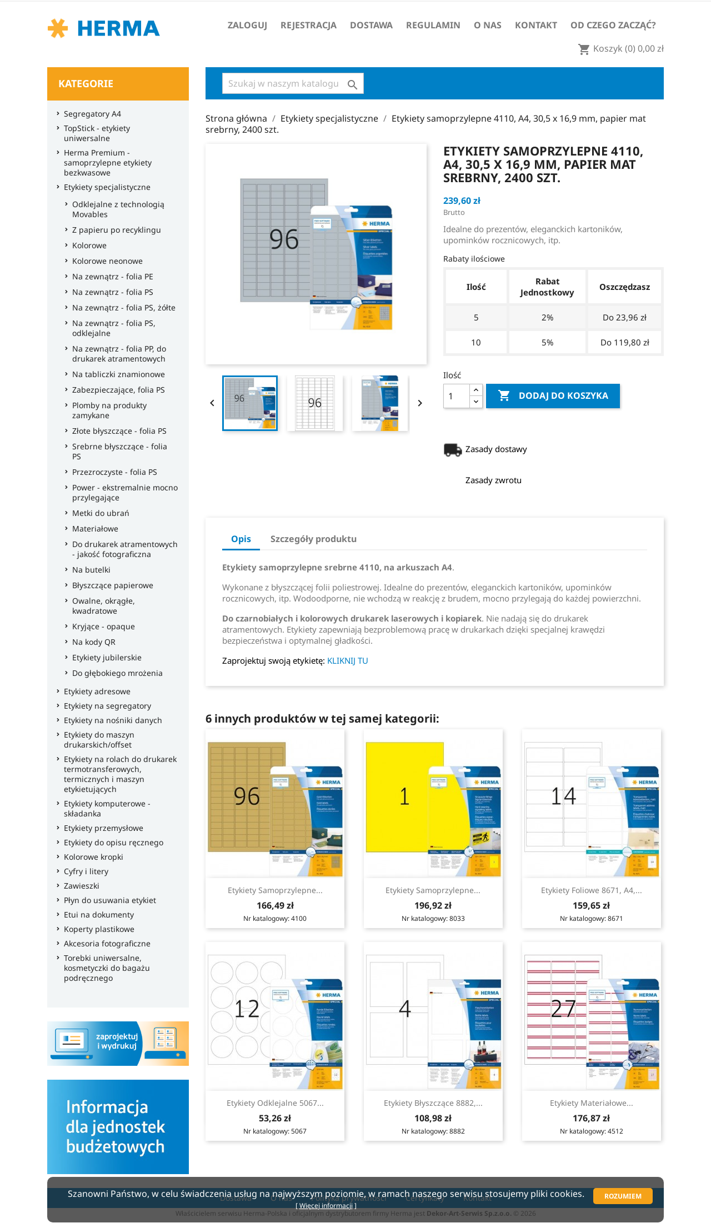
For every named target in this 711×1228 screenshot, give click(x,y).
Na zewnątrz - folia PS (110, 292)
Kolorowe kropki (90, 857)
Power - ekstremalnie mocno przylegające (122, 493)
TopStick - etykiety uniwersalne (94, 133)
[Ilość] (456, 396)
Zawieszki (78, 886)
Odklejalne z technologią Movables (115, 209)
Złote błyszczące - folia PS (117, 431)
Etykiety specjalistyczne (104, 187)
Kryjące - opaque (101, 626)
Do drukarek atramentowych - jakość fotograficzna (122, 549)
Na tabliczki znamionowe (116, 374)
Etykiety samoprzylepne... (275, 890)
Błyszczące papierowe (110, 585)
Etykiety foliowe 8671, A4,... (591, 890)
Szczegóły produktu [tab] (314, 539)
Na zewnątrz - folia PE (110, 277)
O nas (488, 25)
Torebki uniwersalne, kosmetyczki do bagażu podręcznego (104, 968)
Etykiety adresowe (94, 691)
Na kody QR (91, 642)
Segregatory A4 (89, 114)
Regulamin (433, 25)
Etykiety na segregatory (104, 706)
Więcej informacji (326, 1205)
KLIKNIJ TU (347, 660)
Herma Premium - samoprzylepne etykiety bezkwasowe (105, 163)
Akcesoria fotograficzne (104, 944)
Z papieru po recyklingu (114, 230)
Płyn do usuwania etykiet (107, 900)
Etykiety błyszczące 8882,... (433, 1102)
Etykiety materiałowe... (591, 1102)
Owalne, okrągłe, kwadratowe (101, 606)
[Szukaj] (293, 83)
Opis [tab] (241, 539)
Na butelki (89, 570)
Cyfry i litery (83, 871)
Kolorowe (87, 245)
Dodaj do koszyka (553, 396)
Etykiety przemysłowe (100, 828)
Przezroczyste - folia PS (112, 472)
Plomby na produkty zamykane (107, 410)
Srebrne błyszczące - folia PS (117, 452)
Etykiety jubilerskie (104, 658)
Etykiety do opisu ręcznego (110, 843)
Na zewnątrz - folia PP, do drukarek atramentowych (116, 354)
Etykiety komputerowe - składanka (104, 809)
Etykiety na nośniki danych (110, 720)
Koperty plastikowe (96, 929)
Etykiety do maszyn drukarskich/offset (96, 740)
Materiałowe (92, 529)
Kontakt (536, 25)
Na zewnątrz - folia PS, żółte (121, 308)
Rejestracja (309, 25)
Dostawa (371, 25)
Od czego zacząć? (613, 25)
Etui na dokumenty (96, 915)
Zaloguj (247, 25)
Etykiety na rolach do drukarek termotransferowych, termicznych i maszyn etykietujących (117, 774)
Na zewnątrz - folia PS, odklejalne (111, 328)
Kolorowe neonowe (105, 261)
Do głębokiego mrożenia (115, 673)
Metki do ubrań (98, 513)
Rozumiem (623, 1196)
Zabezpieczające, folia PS (116, 390)
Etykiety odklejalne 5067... (275, 1102)
